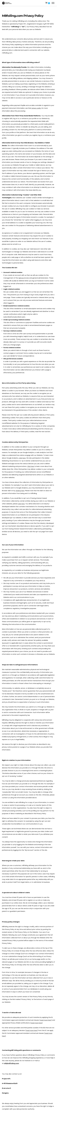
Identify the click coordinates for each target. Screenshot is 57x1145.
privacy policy (36, 108)
